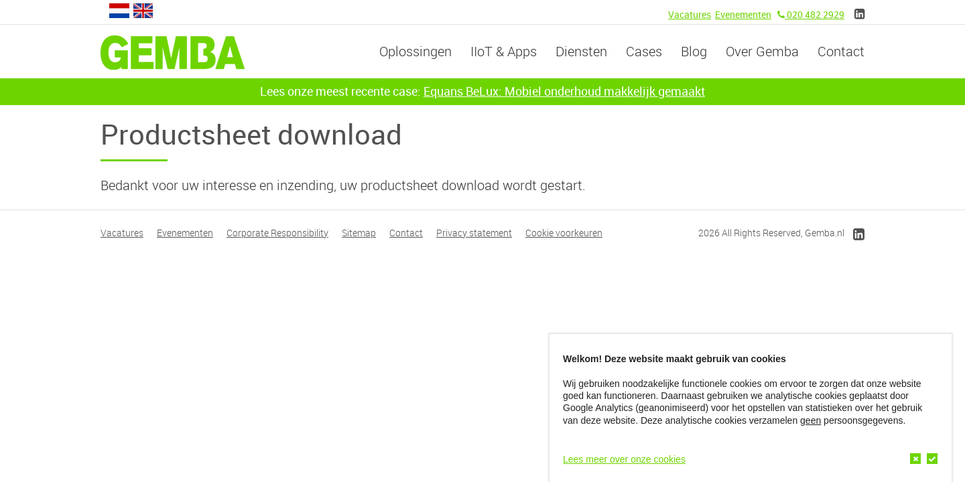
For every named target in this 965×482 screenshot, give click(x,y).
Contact (841, 51)
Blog (694, 51)
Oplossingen (415, 51)
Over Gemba (762, 51)
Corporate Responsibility (277, 232)
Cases (644, 51)
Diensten (581, 51)
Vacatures (689, 14)
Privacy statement (474, 232)
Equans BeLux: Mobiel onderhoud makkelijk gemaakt (564, 91)
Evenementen (743, 14)
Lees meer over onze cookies (624, 459)
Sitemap (359, 232)
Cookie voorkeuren (563, 232)
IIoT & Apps (503, 51)
